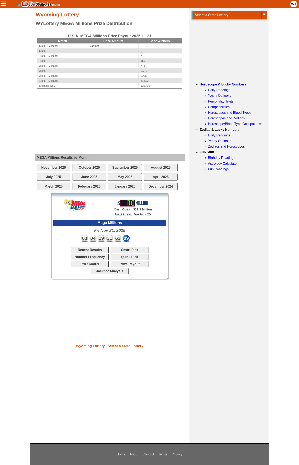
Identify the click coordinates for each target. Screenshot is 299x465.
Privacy (177, 454)
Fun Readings (218, 169)
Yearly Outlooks (219, 95)
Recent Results (90, 250)
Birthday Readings (221, 158)
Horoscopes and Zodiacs (226, 118)
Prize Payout (130, 264)
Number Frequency (90, 257)
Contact (148, 454)
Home (120, 454)
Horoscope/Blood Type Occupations (234, 124)
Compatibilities (219, 107)
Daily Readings (219, 90)
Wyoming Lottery (90, 346)
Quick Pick (129, 257)
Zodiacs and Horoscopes (226, 146)
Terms (162, 454)
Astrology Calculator (223, 163)
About (134, 454)
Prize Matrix (89, 264)
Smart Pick (129, 250)
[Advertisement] (109, 118)
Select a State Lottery (125, 346)
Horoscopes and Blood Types (229, 112)
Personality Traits (221, 101)
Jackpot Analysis (109, 271)
